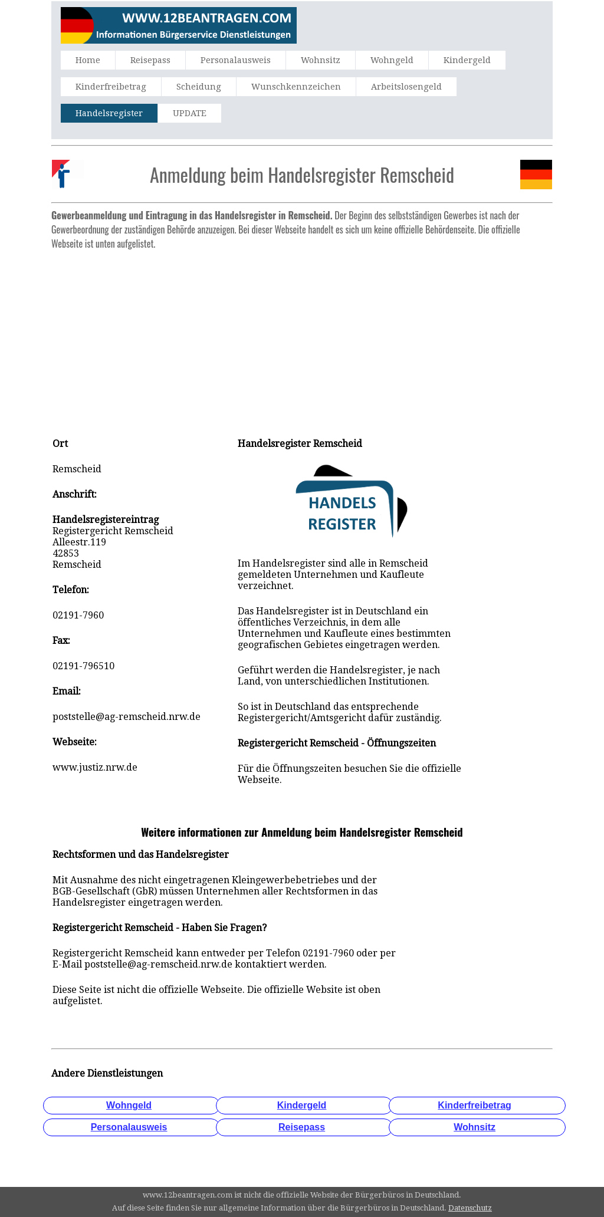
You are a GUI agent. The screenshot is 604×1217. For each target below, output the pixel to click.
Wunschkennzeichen (296, 86)
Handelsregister (109, 113)
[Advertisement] (302, 337)
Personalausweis (236, 60)
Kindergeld (467, 60)
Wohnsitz (320, 60)
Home (88, 60)
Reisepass (150, 60)
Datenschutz (470, 1207)
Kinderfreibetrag (111, 86)
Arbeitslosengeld (406, 86)
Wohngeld (391, 60)
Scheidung (198, 86)
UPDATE (189, 113)
